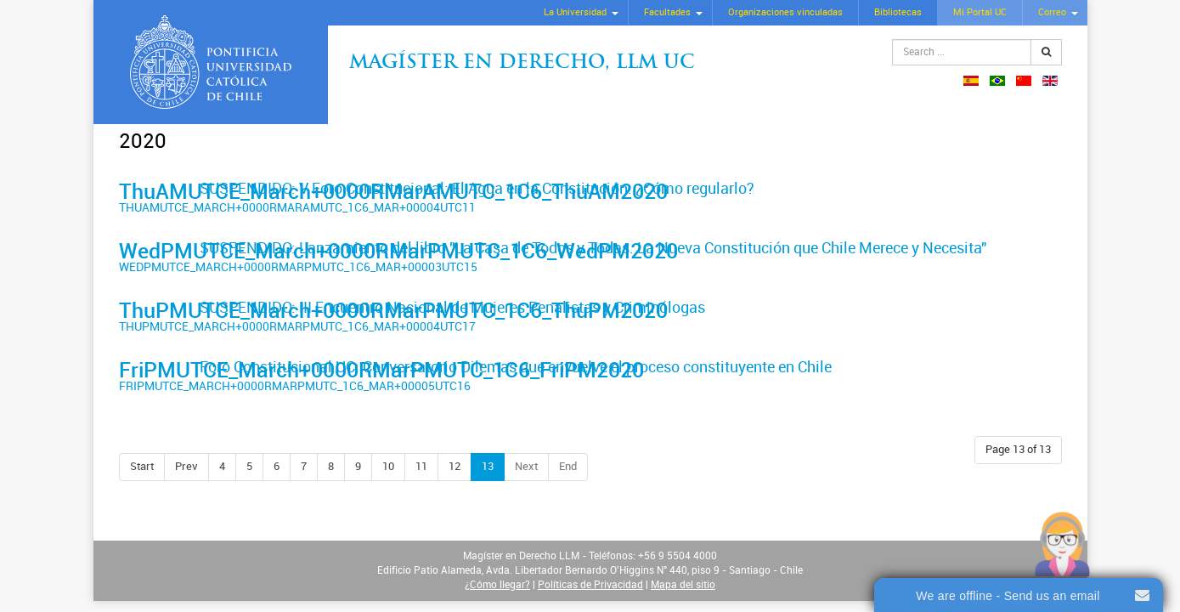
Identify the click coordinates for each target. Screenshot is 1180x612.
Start (142, 466)
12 (454, 466)
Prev (186, 466)
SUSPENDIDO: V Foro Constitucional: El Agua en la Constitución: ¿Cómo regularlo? (477, 188)
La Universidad (575, 12)
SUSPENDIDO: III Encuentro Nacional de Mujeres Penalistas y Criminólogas (452, 307)
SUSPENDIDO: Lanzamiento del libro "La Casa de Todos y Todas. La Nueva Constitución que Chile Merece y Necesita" (593, 248)
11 (421, 466)
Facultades (667, 12)
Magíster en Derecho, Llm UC (522, 63)
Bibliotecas (898, 12)
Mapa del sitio (683, 585)
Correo (1052, 12)
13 (488, 466)
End (568, 466)
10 (388, 466)
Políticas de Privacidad (590, 585)
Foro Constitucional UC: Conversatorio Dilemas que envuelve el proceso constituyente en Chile (516, 367)
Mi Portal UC (980, 12)
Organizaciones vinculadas (785, 12)
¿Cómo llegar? (497, 585)
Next (526, 466)
